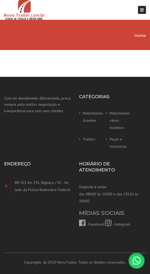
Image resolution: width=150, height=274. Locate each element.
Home (140, 35)
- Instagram (117, 224)
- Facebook (91, 224)
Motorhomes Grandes (93, 117)
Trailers (89, 139)
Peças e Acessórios (118, 143)
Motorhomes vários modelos (120, 120)
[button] (137, 261)
